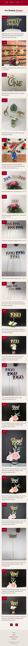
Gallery (12, 2)
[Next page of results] (16, 624)
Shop (6, 2)
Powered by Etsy (14, 643)
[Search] (22, 2)
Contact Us (14, 639)
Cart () (18, 2)
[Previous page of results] (11, 624)
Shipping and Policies (14, 637)
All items (19, 10)
